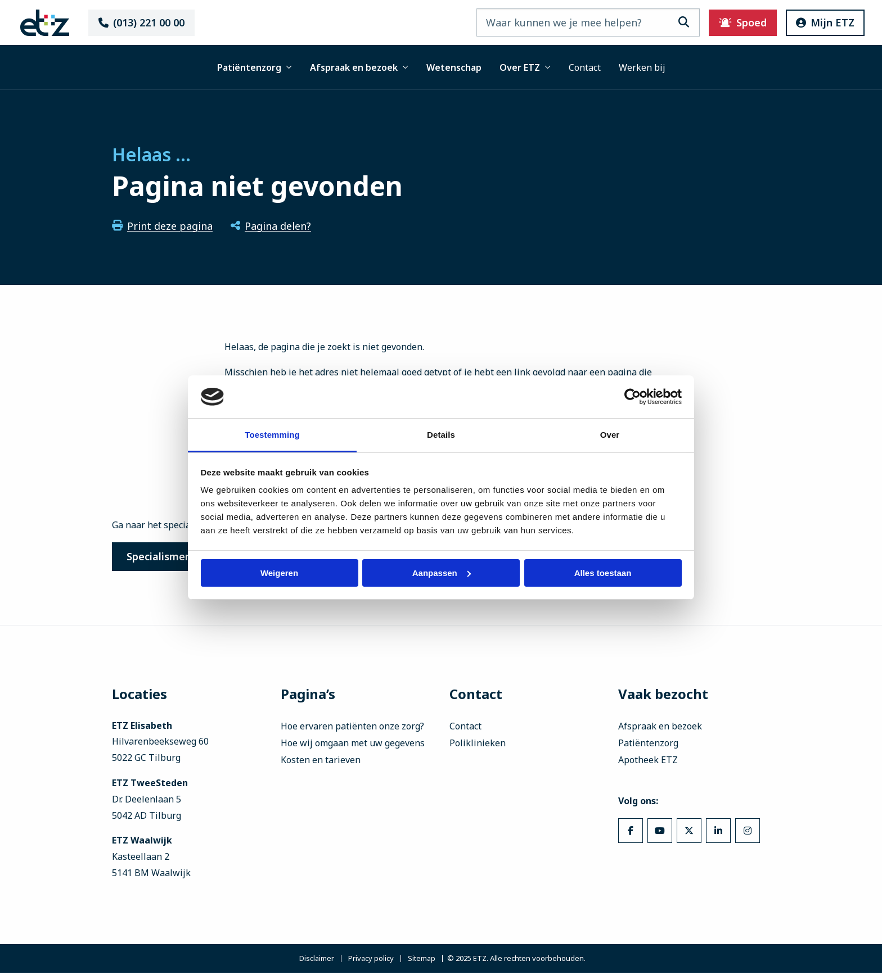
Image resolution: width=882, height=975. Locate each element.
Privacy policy (371, 960)
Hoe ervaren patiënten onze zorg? (352, 728)
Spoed (724, 22)
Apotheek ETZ (648, 762)
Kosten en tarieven (321, 762)
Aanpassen (441, 573)
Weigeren (279, 573)
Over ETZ (525, 67)
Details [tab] (441, 434)
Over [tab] (610, 434)
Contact (585, 67)
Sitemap (421, 960)
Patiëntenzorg (254, 67)
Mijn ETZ (806, 22)
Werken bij (642, 67)
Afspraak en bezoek (359, 67)
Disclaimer (316, 960)
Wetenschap (454, 67)
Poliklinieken (477, 745)
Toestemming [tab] (272, 434)
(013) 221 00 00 (157, 22)
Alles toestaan (603, 573)
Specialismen (163, 557)
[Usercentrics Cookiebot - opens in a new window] (632, 396)
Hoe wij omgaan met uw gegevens (353, 745)
